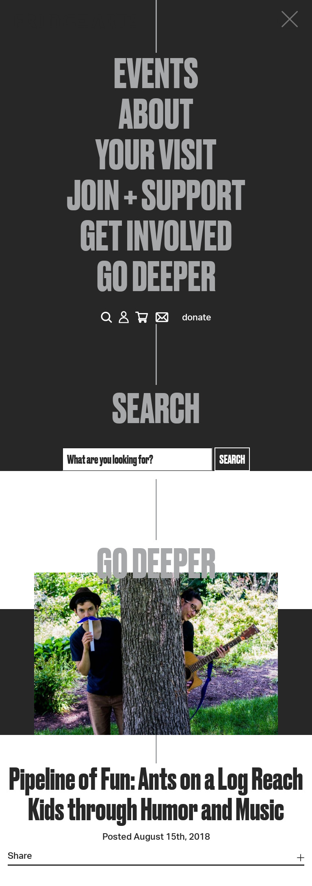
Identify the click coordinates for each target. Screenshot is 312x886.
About (156, 114)
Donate (196, 317)
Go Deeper (156, 276)
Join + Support (156, 195)
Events (156, 73)
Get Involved (156, 235)
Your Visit (156, 154)
